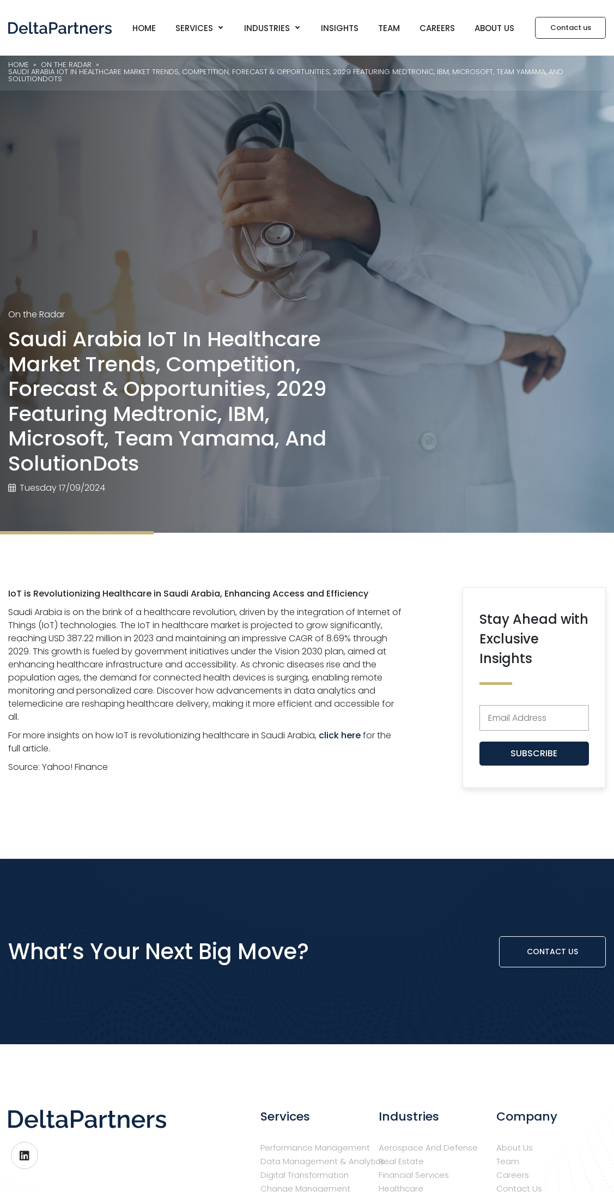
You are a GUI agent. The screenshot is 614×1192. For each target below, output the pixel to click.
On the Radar (36, 314)
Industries (272, 28)
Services (199, 28)
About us (494, 28)
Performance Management (315, 1147)
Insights (339, 28)
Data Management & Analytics (322, 1161)
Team (389, 28)
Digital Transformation (304, 1175)
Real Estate (401, 1161)
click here (340, 735)
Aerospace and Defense (428, 1147)
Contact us (552, 951)
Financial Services (414, 1175)
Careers (437, 28)
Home (144, 28)
